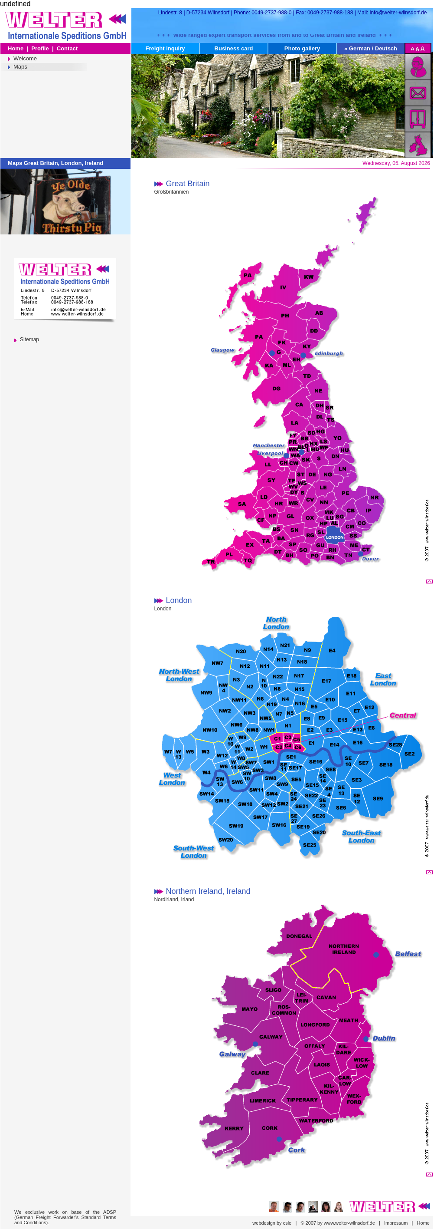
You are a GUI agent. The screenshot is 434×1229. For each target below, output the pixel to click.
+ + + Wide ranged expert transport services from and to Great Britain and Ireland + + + (274, 34)
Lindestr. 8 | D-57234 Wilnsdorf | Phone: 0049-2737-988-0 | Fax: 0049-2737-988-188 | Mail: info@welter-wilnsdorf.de (294, 13)
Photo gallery (302, 48)
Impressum (396, 1223)
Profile (40, 48)
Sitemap (29, 339)
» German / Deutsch (370, 48)
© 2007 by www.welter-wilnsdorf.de (338, 1223)
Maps (20, 66)
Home (15, 48)
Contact (67, 48)
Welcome (25, 58)
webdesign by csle (272, 1223)
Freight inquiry (165, 48)
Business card (234, 48)
